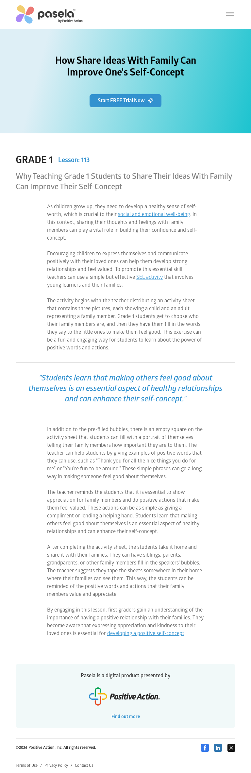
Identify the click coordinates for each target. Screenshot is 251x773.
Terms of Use (29, 765)
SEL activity (149, 277)
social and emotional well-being (154, 214)
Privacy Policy (58, 765)
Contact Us (84, 765)
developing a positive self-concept (145, 633)
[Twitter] (231, 748)
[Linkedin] (218, 748)
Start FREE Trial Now (125, 100)
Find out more (125, 716)
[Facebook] (205, 748)
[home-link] (49, 14)
